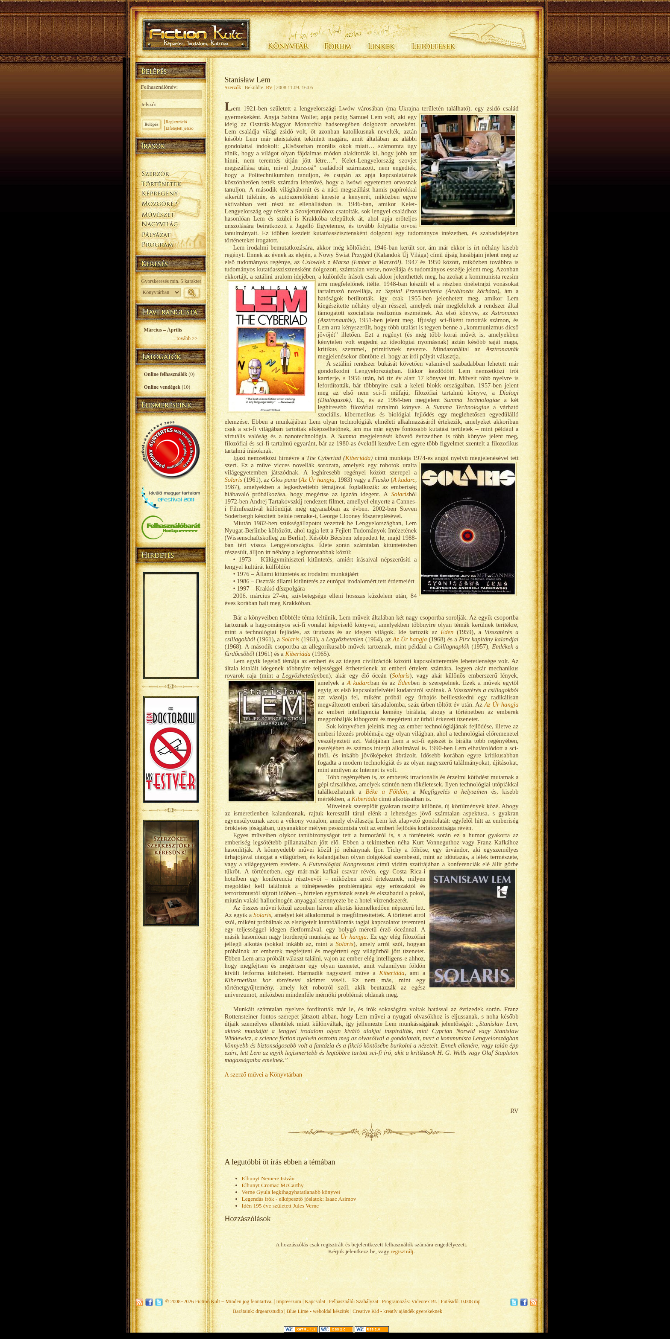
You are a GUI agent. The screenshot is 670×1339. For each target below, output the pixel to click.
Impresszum (288, 1301)
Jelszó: (148, 104)
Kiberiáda (357, 457)
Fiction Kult (207, 1301)
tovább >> (186, 338)
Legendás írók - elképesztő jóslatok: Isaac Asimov (299, 1199)
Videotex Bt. (424, 1301)
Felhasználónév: (159, 87)
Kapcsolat (315, 1301)
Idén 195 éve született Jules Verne (280, 1205)
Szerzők (233, 87)
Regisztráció (176, 121)
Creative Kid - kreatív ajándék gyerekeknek (397, 1311)
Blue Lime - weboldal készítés (318, 1311)
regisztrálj (402, 1251)
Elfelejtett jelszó (180, 128)
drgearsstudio (269, 1311)
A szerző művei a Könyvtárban (264, 1074)
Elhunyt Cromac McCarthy (273, 1185)
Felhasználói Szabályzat (354, 1301)
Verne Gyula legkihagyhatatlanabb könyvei (291, 1192)
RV (269, 87)
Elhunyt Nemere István (268, 1178)
